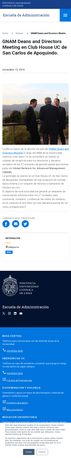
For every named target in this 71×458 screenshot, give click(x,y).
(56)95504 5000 (15, 373)
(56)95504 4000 (15, 351)
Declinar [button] (42, 452)
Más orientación (15, 410)
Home (5, 33)
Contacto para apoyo (17, 403)
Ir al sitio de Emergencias (19, 380)
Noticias (19, 33)
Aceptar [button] (29, 452)
